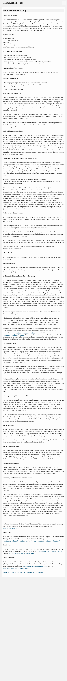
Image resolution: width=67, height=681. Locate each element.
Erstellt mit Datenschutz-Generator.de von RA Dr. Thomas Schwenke (23, 572)
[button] (64, 3)
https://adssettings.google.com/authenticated (47, 541)
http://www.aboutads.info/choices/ (25, 333)
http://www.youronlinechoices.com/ (13, 335)
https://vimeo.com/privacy (10, 528)
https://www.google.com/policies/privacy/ (15, 541)
